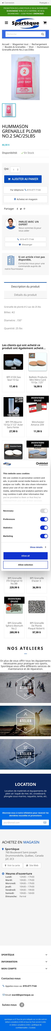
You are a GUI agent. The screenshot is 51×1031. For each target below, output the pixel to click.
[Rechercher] (25, 34)
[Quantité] (13, 170)
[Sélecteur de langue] (45, 2)
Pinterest (24, 210)
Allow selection (25, 565)
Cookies (32, 1027)
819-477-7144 (25, 239)
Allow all (25, 556)
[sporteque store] (25, 919)
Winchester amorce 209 (37, 423)
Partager (17, 210)
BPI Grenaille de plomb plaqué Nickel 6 (36, 625)
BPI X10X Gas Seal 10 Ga (14, 378)
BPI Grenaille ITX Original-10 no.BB (14, 580)
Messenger (25, 244)
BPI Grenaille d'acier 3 (37, 579)
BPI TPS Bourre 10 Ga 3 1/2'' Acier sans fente (13, 424)
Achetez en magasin (25, 199)
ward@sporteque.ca (23, 994)
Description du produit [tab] (25, 286)
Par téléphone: (25, 189)
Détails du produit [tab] (25, 295)
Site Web (33, 865)
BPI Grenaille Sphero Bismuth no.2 (14, 625)
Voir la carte (13, 865)
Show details (36, 547)
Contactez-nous (11, 978)
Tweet (20, 210)
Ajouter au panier (23, 179)
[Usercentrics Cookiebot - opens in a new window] (36, 464)
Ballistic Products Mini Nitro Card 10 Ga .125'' (38, 379)
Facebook (21, 1004)
